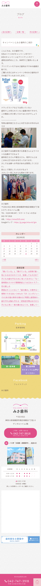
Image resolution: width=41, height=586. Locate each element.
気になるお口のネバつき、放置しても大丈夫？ (20, 275)
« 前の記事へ (6, 32)
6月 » (37, 259)
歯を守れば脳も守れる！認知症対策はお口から (20, 301)
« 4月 (4, 259)
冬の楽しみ (5, 286)
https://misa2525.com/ (15, 219)
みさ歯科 (4, 390)
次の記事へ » (34, 32)
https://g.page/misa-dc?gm (25, 222)
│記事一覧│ (20, 32)
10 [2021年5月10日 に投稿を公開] (4, 249)
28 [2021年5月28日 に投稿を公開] (26, 254)
